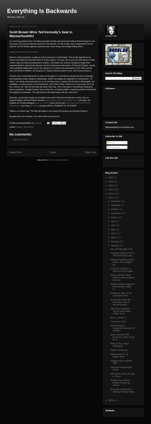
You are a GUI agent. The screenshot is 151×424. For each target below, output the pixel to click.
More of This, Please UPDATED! (119, 344)
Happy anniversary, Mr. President (23, 52)
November (116, 205)
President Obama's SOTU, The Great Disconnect (122, 254)
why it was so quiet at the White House (61, 100)
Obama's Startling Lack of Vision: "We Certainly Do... (122, 262)
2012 (111, 189)
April (113, 233)
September (116, 213)
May (113, 229)
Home (53, 152)
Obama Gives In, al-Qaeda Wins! (119, 355)
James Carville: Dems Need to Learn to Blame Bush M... (122, 277)
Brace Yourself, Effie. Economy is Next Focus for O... (122, 337)
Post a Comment (20, 139)
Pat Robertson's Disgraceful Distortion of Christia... (122, 328)
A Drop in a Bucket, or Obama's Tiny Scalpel (121, 269)
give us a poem (41, 103)
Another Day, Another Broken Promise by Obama (120, 382)
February (115, 241)
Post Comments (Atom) (58, 160)
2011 (111, 193)
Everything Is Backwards (42, 11)
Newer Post (15, 152)
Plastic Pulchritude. (119, 350)
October (115, 209)
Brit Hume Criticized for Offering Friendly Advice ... (122, 391)
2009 (111, 400)
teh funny (34, 106)
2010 (111, 197)
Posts (111, 143)
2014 (111, 181)
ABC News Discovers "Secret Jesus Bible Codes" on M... (120, 311)
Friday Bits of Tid (118, 321)
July (113, 221)
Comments (113, 147)
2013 (111, 185)
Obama (19, 127)
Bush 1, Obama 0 (118, 317)
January (115, 245)
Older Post (90, 152)
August (114, 217)
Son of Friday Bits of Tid (121, 249)
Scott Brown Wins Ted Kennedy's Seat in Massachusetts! (120, 302)
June (113, 225)
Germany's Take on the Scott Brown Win (121, 294)
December (116, 201)
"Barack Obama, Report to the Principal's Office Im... (122, 286)
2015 (111, 177)
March (114, 237)
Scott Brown (28, 127)
